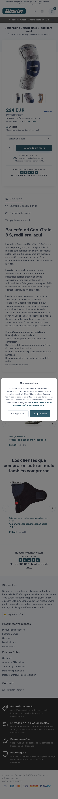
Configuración (18, 413)
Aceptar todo (40, 413)
